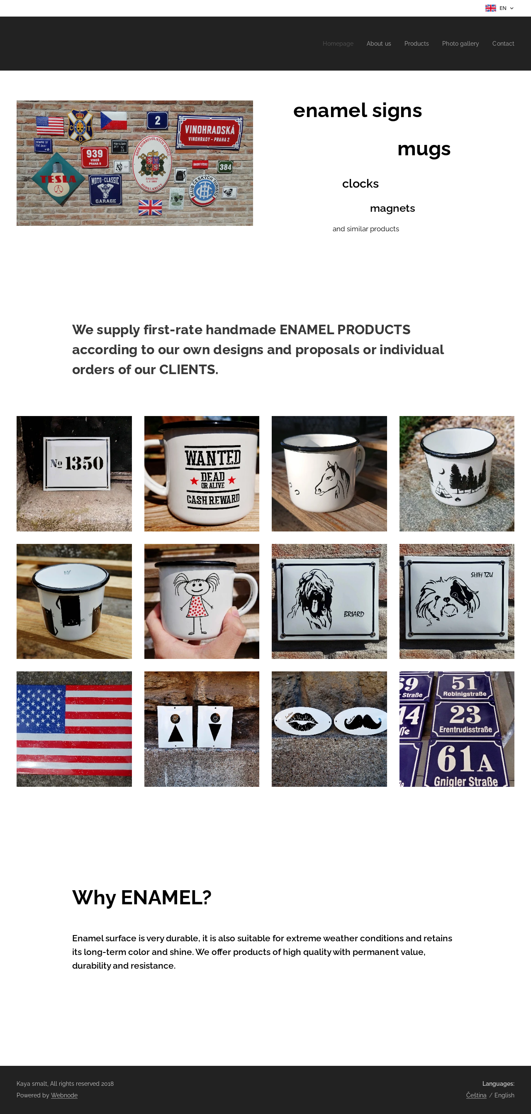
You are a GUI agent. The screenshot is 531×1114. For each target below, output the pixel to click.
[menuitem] (330, 43)
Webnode (64, 1095)
